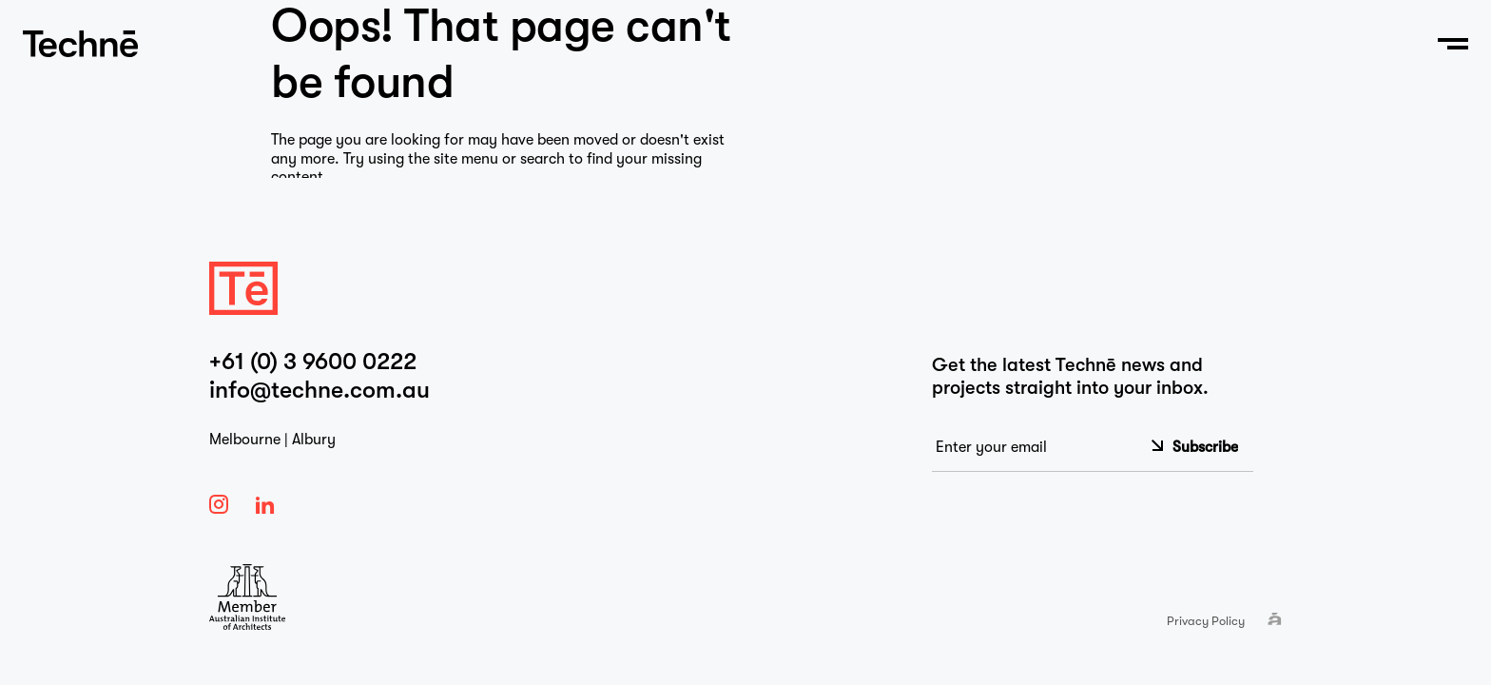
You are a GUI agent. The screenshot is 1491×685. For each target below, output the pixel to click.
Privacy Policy (1206, 621)
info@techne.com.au (319, 390)
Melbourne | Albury (272, 439)
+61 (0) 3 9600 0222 (312, 361)
